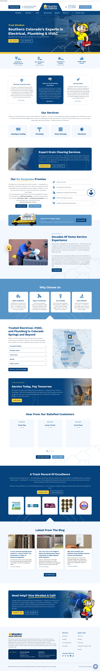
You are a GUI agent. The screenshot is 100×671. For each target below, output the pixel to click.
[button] (73, 13)
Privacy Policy (82, 666)
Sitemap (89, 666)
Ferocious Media (51, 666)
